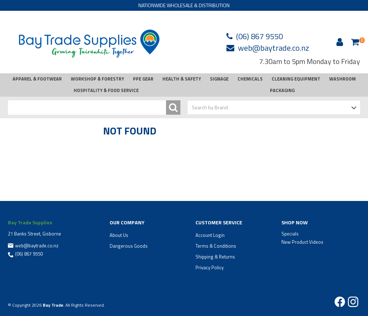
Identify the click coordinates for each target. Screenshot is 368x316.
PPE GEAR (143, 78)
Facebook (340, 302)
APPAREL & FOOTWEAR (37, 78)
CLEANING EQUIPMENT (296, 78)
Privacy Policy (210, 267)
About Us (119, 235)
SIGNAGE (219, 78)
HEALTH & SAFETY (181, 78)
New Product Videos (302, 242)
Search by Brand (210, 107)
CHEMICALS (250, 78)
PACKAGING (282, 90)
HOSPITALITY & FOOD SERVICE (106, 90)
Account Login (210, 235)
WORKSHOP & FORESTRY (97, 78)
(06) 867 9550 (259, 36)
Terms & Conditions (216, 245)
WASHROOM (342, 78)
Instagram (353, 302)
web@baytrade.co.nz (273, 48)
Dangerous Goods (129, 245)
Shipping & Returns (215, 256)
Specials (290, 233)
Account (338, 42)
